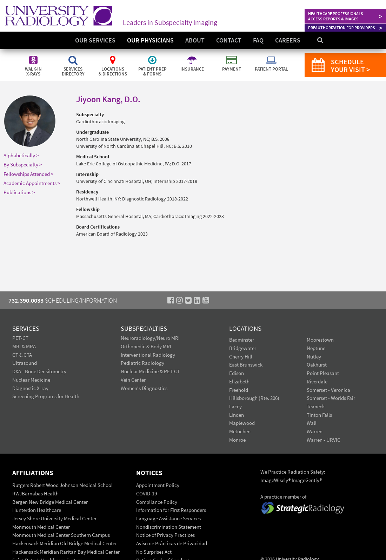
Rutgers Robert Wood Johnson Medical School (62, 485)
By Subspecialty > (23, 164)
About (195, 40)
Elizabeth (239, 381)
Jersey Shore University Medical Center (54, 518)
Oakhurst (317, 364)
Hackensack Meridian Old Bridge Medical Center (64, 543)
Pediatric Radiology (142, 363)
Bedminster (241, 339)
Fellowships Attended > (28, 174)
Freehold (238, 390)
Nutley (314, 356)
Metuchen (240, 431)
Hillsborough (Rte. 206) (254, 398)
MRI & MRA (24, 346)
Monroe (237, 439)
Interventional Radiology (148, 354)
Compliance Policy (156, 502)
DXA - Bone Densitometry (39, 371)
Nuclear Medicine (31, 379)
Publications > (19, 192)
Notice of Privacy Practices (165, 535)
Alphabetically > (21, 155)
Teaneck (316, 406)
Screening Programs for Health (45, 396)
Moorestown (320, 339)
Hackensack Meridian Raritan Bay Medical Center (66, 551)
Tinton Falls (319, 414)
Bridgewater (242, 348)
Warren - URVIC (323, 439)
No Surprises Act (154, 551)
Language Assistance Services (168, 518)
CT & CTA (22, 354)
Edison (236, 373)
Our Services (95, 40)
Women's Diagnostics (144, 388)
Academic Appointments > (32, 183)
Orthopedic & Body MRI (146, 346)
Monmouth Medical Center (41, 526)
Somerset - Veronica (328, 390)
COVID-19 (146, 493)
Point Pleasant (323, 373)
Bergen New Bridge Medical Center (50, 502)
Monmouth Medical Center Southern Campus (61, 535)
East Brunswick (245, 364)
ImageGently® (307, 480)
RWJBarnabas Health (35, 493)
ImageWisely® (276, 480)
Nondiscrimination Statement (168, 526)
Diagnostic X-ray (30, 388)
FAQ (258, 40)
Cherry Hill (240, 356)
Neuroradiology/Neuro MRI (150, 338)
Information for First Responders (171, 510)
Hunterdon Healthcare (36, 510)
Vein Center (133, 379)
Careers (287, 40)
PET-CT (20, 338)
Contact (228, 40)
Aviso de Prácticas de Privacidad (171, 543)
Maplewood (242, 423)
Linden (236, 414)
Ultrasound (24, 363)
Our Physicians (150, 40)
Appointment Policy (157, 485)
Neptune (316, 348)
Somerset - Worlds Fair (331, 398)
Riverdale (317, 381)
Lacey (235, 406)
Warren (314, 431)
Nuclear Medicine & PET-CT (150, 371)
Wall (312, 423)
